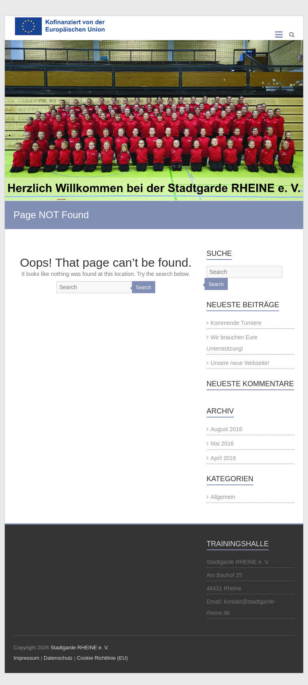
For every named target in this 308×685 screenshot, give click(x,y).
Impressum (26, 658)
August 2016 (226, 429)
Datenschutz (58, 658)
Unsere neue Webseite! (240, 363)
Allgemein (223, 497)
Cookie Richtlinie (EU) (102, 658)
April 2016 (223, 458)
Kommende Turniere (236, 323)
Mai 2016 (222, 443)
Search (143, 287)
